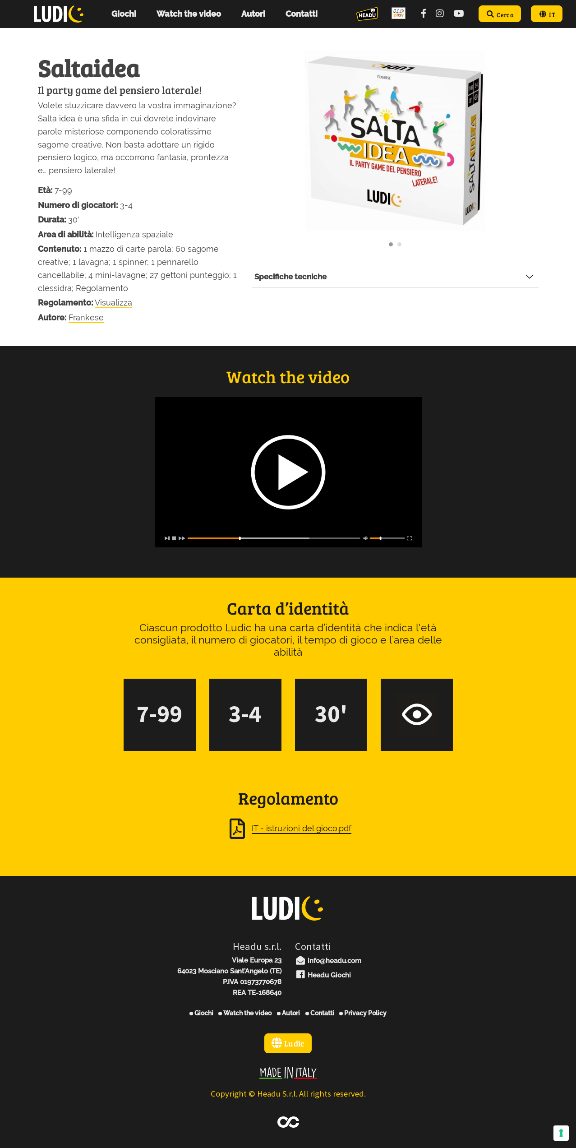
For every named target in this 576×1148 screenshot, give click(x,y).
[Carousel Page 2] (399, 244)
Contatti (319, 1013)
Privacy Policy (363, 1013)
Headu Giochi (323, 975)
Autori (288, 1013)
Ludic (288, 1043)
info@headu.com (328, 961)
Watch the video (245, 1013)
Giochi (201, 1013)
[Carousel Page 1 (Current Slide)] (391, 244)
